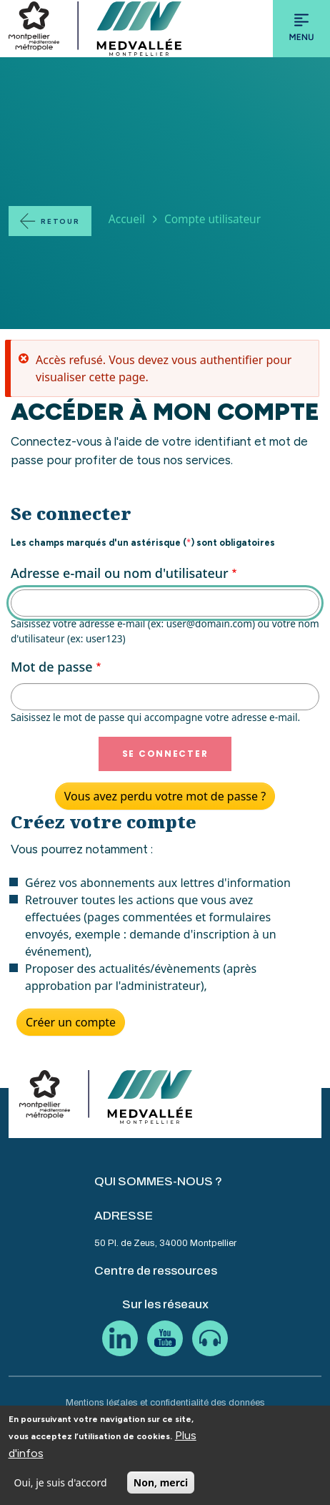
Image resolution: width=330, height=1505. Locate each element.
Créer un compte (71, 1022)
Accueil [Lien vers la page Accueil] (127, 219)
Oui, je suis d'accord (60, 1488)
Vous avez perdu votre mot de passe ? (165, 796)
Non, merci (161, 1488)
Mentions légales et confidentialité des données (165, 1403)
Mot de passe (52, 666)
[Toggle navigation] (301, 28)
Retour (60, 221)
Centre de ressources (155, 1271)
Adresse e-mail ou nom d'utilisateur (120, 573)
